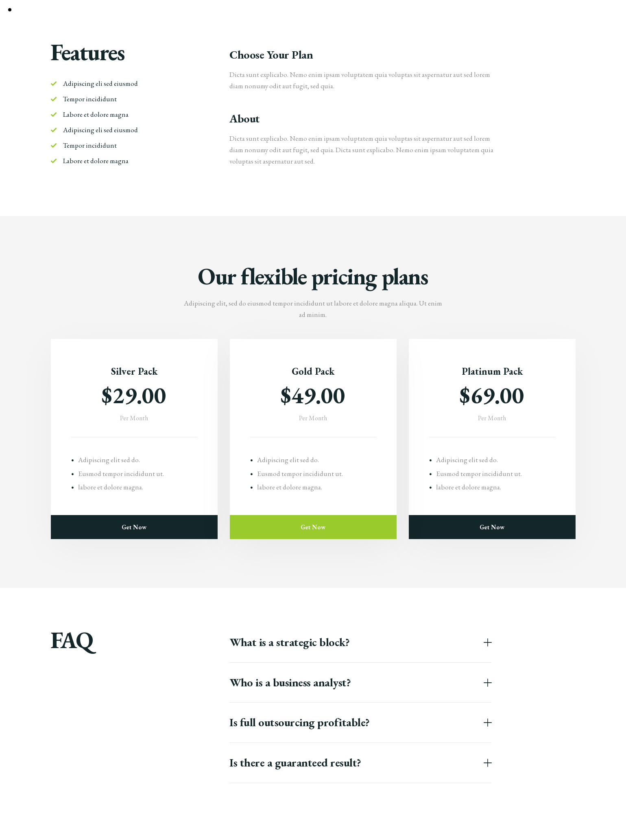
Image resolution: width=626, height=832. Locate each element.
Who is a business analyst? (290, 683)
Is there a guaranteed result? (295, 763)
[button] (360, 642)
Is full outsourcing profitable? (299, 722)
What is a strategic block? (289, 642)
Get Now (134, 527)
